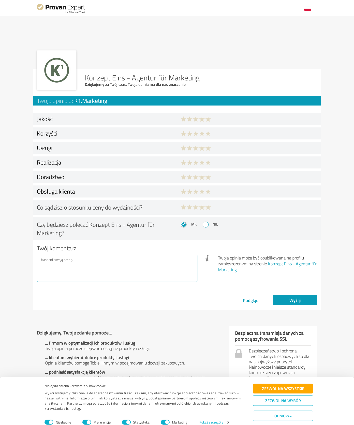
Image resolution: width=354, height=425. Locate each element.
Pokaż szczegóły (211, 415)
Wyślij (295, 300)
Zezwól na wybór (283, 394)
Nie (215, 224)
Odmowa (283, 409)
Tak (193, 224)
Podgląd (251, 300)
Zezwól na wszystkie (283, 382)
